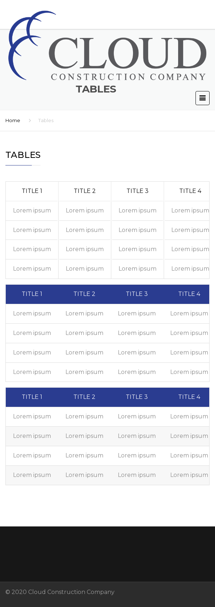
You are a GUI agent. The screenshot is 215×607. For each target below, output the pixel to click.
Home (12, 120)
